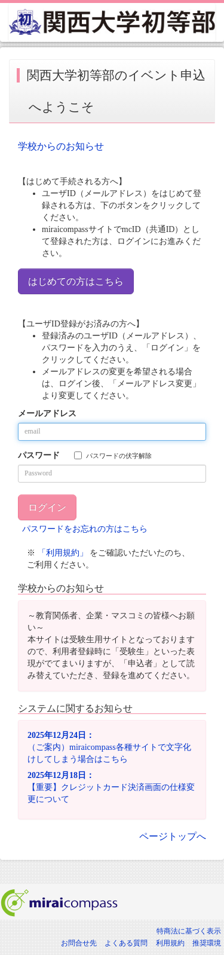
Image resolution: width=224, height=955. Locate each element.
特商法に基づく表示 (189, 931)
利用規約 (170, 943)
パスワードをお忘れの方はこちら (85, 528)
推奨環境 (206, 943)
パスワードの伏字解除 (113, 455)
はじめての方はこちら (76, 281)
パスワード (39, 455)
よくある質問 (126, 943)
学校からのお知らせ (61, 146)
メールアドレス (47, 413)
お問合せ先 (79, 943)
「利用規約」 (63, 552)
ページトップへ (172, 836)
